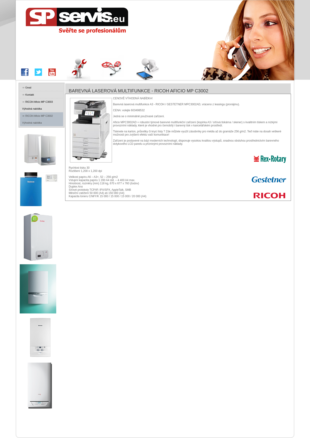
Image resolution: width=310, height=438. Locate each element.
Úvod (28, 87)
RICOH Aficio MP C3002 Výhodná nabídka (37, 119)
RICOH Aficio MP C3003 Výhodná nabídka (37, 105)
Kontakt (29, 94)
